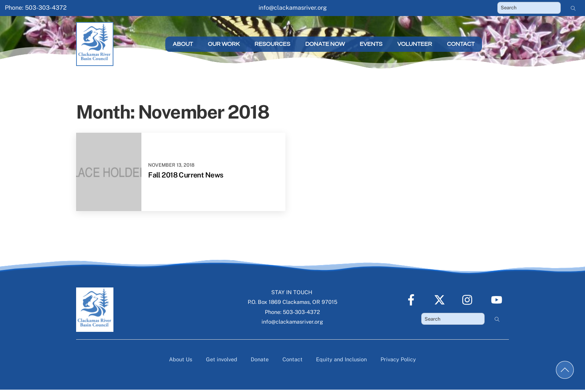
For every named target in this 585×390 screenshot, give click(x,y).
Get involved (221, 359)
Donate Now (325, 44)
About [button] (183, 44)
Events (371, 44)
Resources (272, 44)
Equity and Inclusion (341, 359)
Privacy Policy (398, 359)
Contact (461, 44)
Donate (260, 359)
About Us (180, 359)
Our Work (224, 44)
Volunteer (414, 44)
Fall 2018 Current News (185, 175)
